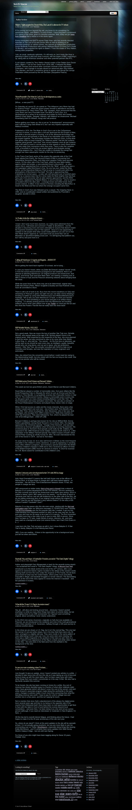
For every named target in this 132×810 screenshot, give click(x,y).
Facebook (97, 1)
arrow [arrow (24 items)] (72, 769)
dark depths (39, 598)
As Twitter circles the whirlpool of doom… (29, 218)
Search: (24, 12)
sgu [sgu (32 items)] (68, 790)
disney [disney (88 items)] (80, 776)
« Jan (106, 102)
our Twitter (52, 303)
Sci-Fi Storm (20, 4)
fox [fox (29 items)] (77, 780)
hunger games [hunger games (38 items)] (60, 785)
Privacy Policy (73, 1)
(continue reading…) (21, 583)
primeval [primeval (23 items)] (57, 790)
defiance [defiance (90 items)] (73, 776)
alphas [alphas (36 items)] (68, 769)
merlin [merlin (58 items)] (57, 788)
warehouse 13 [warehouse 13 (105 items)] (66, 799)
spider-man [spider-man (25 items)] (73, 790)
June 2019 (92, 797)
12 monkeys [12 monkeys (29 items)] (58, 769)
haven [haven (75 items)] (76, 782)
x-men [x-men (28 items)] (75, 799)
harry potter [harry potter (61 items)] (68, 782)
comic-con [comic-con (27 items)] (58, 776)
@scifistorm (42, 727)
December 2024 (93, 775)
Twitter (104, 1)
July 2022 (91, 782)
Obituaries (36, 329)
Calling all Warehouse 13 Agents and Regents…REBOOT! (35, 260)
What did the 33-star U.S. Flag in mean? (32, 604)
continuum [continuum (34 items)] (64, 776)
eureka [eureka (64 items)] (73, 780)
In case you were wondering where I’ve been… (31, 667)
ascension (34, 661)
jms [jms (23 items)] (66, 785)
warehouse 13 (35, 321)
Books (35, 99)
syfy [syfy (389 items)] (75, 793)
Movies (35, 383)
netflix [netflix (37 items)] (78, 788)
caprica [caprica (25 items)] (71, 774)
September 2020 (93, 790)
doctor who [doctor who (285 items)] (62, 779)
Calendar (63, 1)
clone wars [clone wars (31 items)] (76, 774)
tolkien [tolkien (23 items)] (66, 797)
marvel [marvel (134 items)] (78, 784)
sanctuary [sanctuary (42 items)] (63, 790)
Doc (18, 27)
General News (38, 220)
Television (36, 27)
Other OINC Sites (114, 1)
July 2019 (91, 794)
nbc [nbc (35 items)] (74, 788)
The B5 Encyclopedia (23, 510)
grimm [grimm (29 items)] (61, 782)
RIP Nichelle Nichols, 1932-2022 (26, 327)
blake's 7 (33, 90)
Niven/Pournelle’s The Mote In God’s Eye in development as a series (38, 96)
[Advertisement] (105, 51)
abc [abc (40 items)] (64, 769)
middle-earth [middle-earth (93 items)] (67, 787)
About (82, 1)
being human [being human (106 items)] (61, 773)
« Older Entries (20, 760)
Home (17, 13)
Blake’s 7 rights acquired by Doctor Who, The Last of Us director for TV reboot (41, 25)
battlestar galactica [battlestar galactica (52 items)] (75, 771)
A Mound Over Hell (65, 566)
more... (50, 90)
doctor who (40, 90)
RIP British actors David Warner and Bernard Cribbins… (34, 381)
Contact (89, 1)
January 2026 (93, 773)
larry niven (34, 212)
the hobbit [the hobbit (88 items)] (60, 796)
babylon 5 (33, 466)
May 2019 (91, 799)
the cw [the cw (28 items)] (80, 794)
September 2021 (93, 785)
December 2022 (93, 778)
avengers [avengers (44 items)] (58, 771)
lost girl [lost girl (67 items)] (71, 785)
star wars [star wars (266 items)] (66, 793)
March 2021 (92, 787)
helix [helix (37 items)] (81, 782)
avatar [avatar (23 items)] (75, 769)
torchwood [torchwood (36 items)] (72, 797)
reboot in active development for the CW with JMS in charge (39, 473)
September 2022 (93, 780)
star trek (33, 375)
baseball (33, 598)
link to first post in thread (50, 488)
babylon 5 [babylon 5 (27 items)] (65, 771)
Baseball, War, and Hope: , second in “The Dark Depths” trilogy (44, 559)
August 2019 (92, 792)
